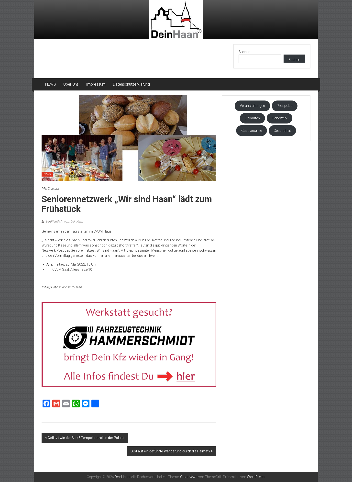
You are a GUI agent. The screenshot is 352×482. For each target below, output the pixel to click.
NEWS (50, 84)
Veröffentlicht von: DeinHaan (64, 221)
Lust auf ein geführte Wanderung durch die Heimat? (170, 451)
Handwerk (279, 118)
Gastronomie (251, 131)
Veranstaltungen (252, 106)
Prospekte (284, 106)
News (47, 174)
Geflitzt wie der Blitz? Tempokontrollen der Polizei (86, 438)
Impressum (96, 84)
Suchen (244, 52)
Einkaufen (252, 118)
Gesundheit (282, 131)
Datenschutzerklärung (131, 84)
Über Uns (71, 84)
